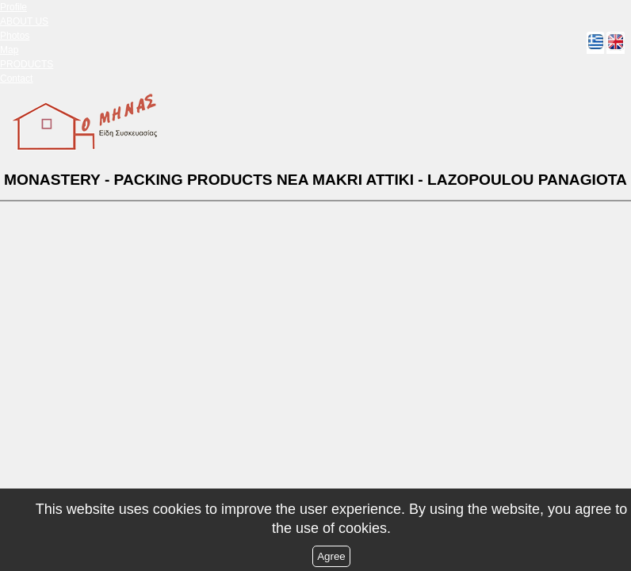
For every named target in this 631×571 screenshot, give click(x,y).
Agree (331, 556)
